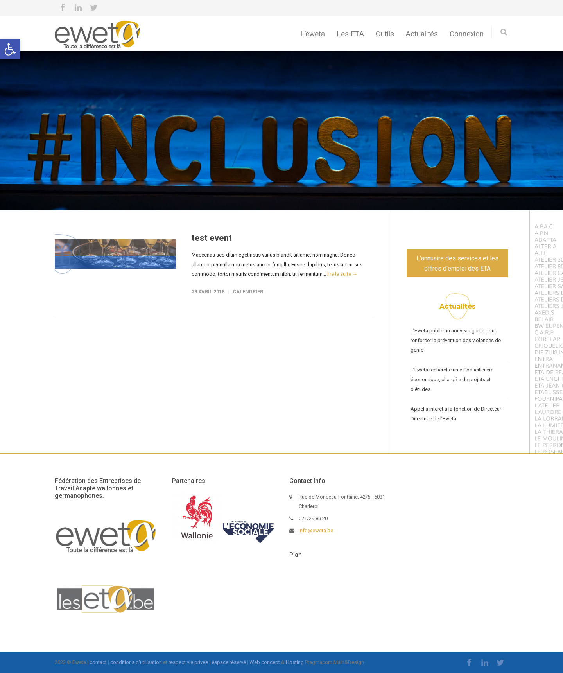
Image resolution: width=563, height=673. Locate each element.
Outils (385, 33)
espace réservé (229, 662)
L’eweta (312, 33)
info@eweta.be (316, 530)
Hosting (295, 662)
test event (212, 238)
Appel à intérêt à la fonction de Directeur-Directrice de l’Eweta (457, 414)
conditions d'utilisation (136, 662)
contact (98, 662)
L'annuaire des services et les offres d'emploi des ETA (457, 263)
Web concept (264, 662)
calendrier (248, 291)
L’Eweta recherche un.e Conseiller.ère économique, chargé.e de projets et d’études (452, 379)
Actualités (422, 33)
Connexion (467, 33)
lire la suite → (342, 274)
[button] (10, 49)
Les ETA (350, 33)
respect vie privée (188, 662)
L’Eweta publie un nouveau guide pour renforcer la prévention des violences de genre (456, 340)
